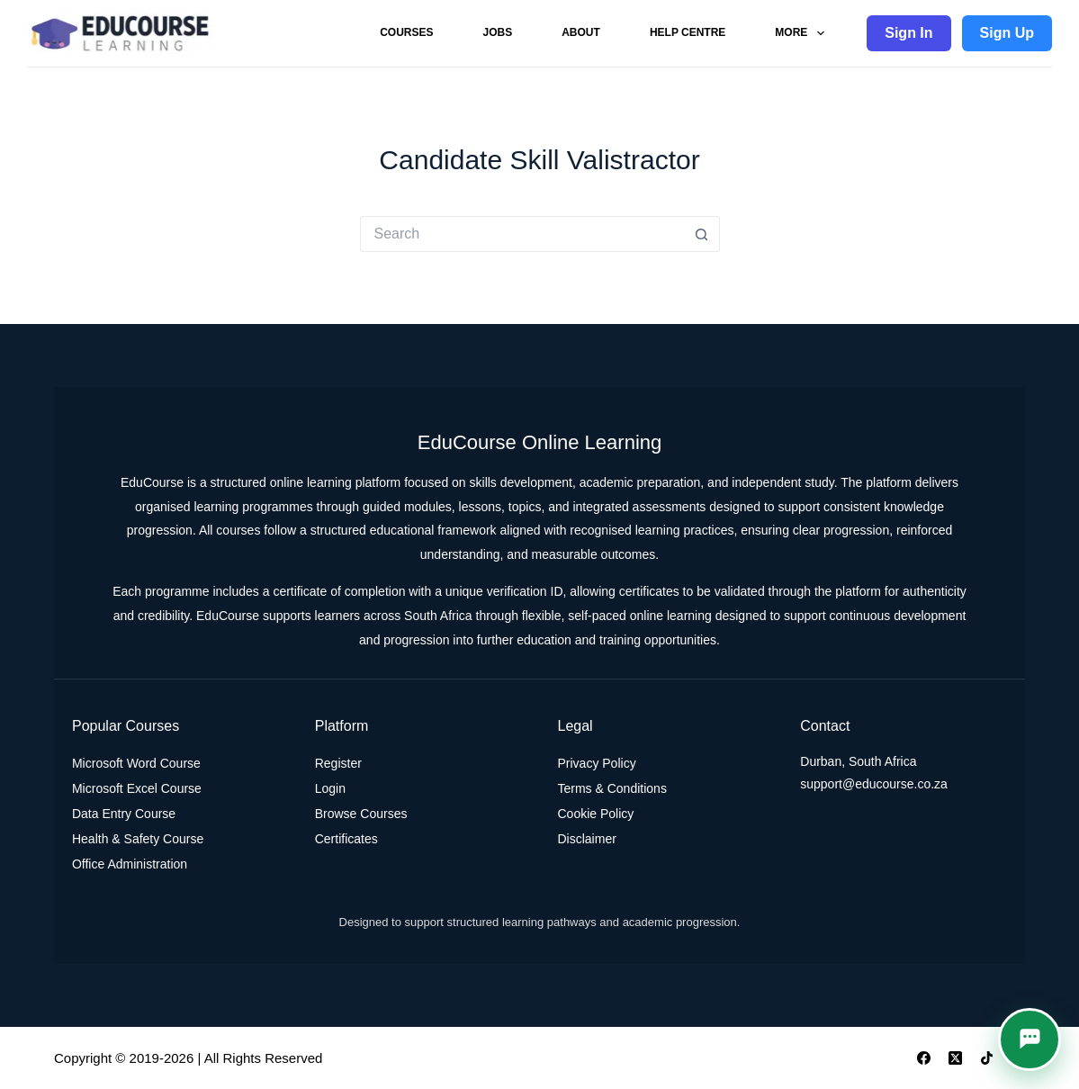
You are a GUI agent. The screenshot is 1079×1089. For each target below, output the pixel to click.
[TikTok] (987, 1058)
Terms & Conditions (612, 788)
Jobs (498, 32)
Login (330, 788)
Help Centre (687, 32)
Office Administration (129, 864)
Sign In (908, 32)
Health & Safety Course (137, 839)
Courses (406, 32)
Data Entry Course (123, 813)
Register (338, 763)
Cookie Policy (596, 813)
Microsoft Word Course (136, 763)
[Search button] (702, 234)
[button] (1029, 1039)
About (581, 32)
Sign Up (1007, 32)
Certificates (346, 839)
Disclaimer (587, 839)
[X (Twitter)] (955, 1058)
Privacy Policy (597, 763)
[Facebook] (924, 1058)
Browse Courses (361, 813)
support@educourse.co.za (874, 784)
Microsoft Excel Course (137, 788)
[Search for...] (522, 234)
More (803, 33)
